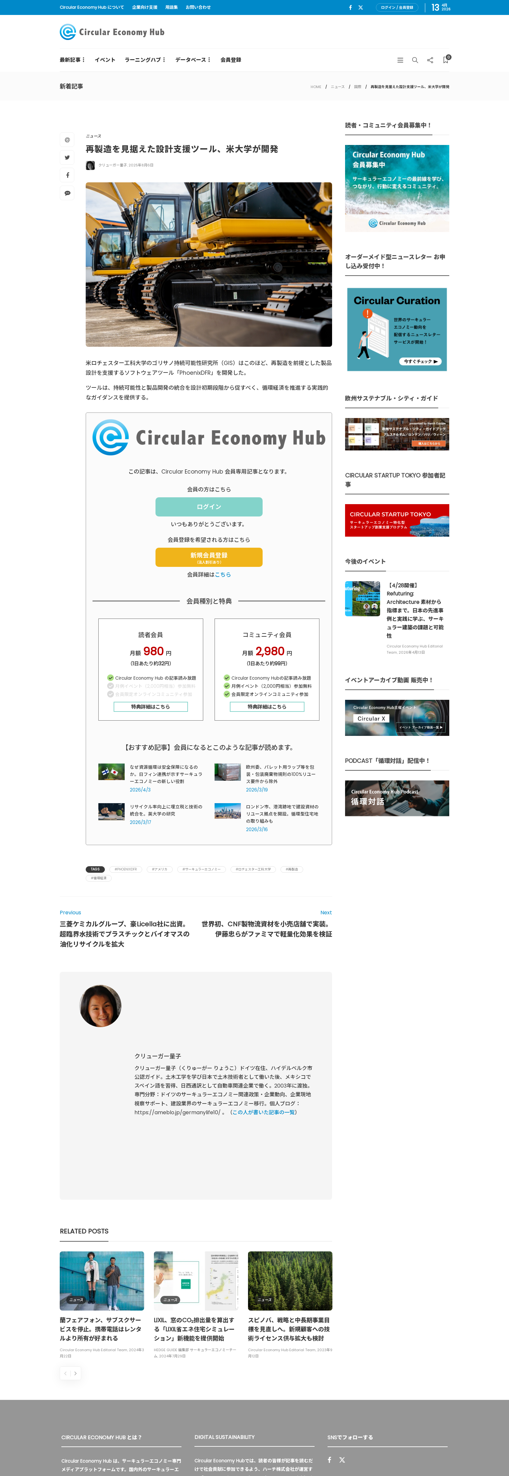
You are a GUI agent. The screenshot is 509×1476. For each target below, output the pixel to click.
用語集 (171, 7)
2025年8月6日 (141, 165)
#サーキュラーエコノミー (201, 869)
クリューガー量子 (112, 165)
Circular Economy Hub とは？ (309, 1456)
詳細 (266, 1382)
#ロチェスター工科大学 (253, 869)
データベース (190, 60)
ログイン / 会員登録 (397, 7)
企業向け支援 (144, 7)
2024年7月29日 (172, 1222)
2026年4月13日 (412, 652)
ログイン (209, 507)
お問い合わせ (198, 7)
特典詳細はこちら (150, 706)
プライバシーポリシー (400, 1456)
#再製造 (292, 869)
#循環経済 (98, 878)
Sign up (434, 1385)
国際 (357, 86)
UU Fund (213, 1344)
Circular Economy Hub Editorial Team (93, 1216)
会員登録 (230, 60)
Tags (95, 869)
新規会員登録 (209, 558)
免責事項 (440, 1456)
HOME (316, 86)
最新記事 (70, 60)
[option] (102, 1173)
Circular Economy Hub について (92, 7)
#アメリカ (160, 869)
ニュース (338, 86)
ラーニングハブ (143, 60)
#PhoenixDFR (126, 869)
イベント (105, 60)
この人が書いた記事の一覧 (263, 1046)
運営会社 (361, 1456)
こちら (223, 575)
